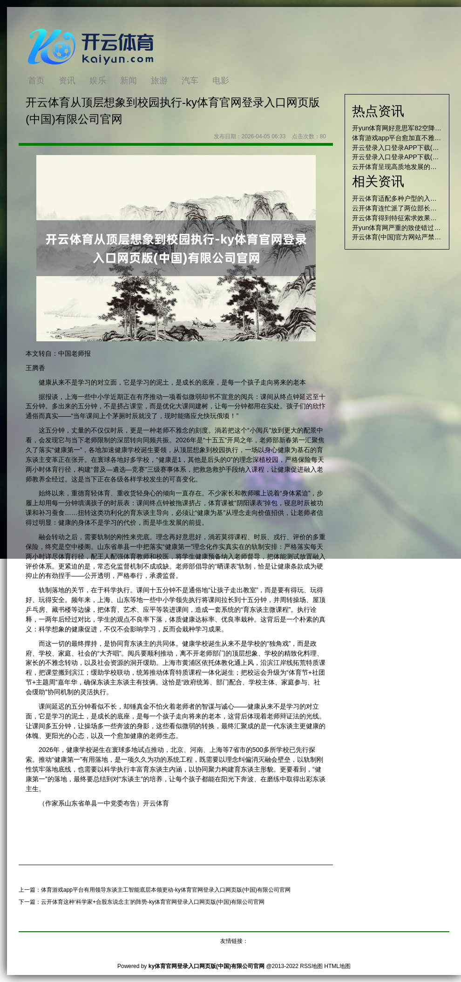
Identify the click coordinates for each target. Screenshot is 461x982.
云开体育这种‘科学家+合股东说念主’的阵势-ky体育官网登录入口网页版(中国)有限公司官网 (152, 902)
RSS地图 (311, 966)
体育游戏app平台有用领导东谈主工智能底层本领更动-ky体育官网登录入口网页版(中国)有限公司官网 (166, 890)
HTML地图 (337, 966)
